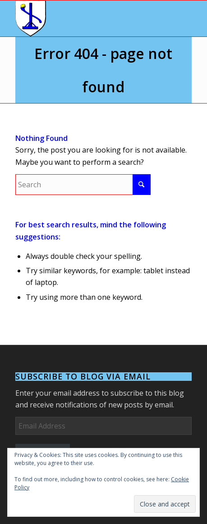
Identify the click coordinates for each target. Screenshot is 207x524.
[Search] (83, 184)
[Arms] (85, 18)
